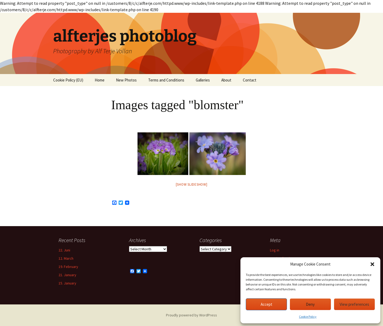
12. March (66, 258)
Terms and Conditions (166, 80)
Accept (266, 304)
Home (100, 80)
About (226, 80)
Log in (274, 250)
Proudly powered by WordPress (191, 315)
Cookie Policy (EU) (68, 80)
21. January (67, 274)
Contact (249, 80)
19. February (68, 266)
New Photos (126, 80)
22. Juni (64, 250)
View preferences (354, 304)
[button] (372, 264)
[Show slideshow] (191, 184)
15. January (67, 283)
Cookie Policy (308, 317)
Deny (310, 304)
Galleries (203, 80)
